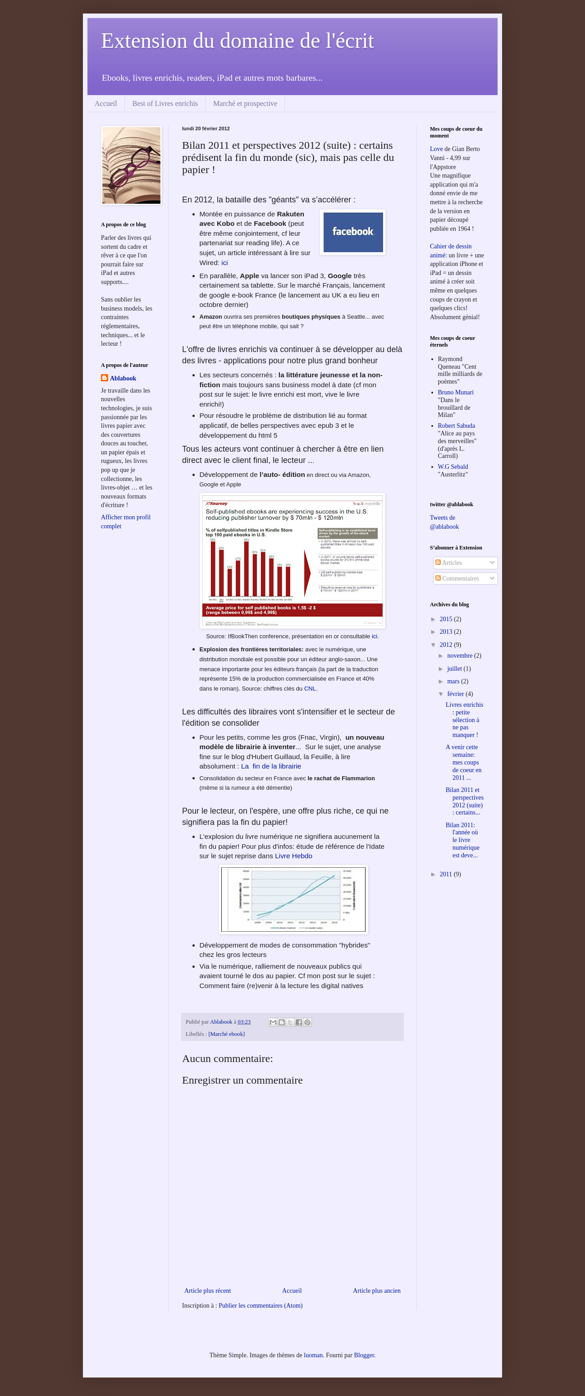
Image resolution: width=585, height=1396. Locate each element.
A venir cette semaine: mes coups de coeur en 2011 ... (464, 762)
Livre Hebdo (293, 856)
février (456, 694)
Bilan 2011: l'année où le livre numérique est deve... (463, 840)
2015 (447, 619)
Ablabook (123, 378)
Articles (448, 562)
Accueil (106, 103)
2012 (447, 644)
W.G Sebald (453, 466)
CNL (310, 688)
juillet (455, 668)
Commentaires (457, 578)
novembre (460, 655)
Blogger (364, 1355)
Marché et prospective (245, 103)
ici (224, 262)
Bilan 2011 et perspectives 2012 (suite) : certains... (465, 801)
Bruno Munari (456, 392)
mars (454, 681)
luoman (313, 1355)
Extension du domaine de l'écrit (237, 40)
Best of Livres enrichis (165, 103)
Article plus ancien (377, 1290)
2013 (447, 631)
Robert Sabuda (456, 425)
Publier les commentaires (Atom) (260, 1305)
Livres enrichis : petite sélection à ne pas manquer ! (465, 719)
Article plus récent (207, 1290)
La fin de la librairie (270, 766)
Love (436, 149)
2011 (447, 874)
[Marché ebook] (226, 1034)
